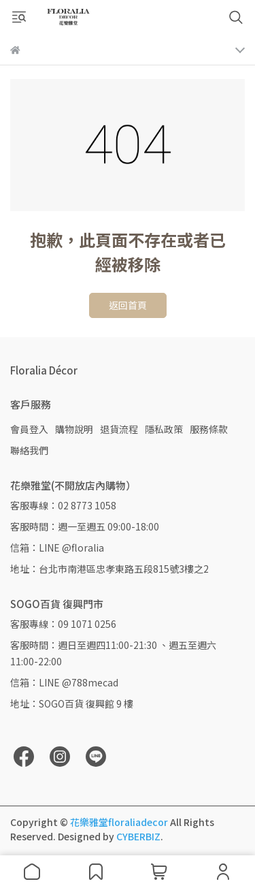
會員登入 (29, 429)
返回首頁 (128, 305)
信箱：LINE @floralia (57, 547)
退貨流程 (119, 429)
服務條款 (209, 429)
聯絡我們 (29, 450)
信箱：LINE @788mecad (64, 682)
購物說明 (74, 429)
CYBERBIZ (138, 836)
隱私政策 (164, 429)
